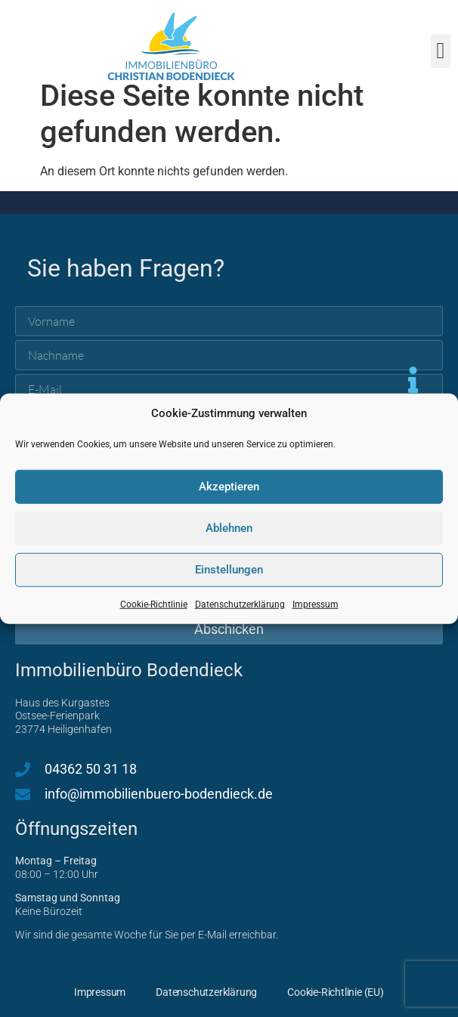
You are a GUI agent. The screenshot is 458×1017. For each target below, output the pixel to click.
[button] (440, 51)
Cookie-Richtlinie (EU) (335, 992)
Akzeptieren (229, 486)
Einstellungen (229, 570)
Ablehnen (229, 528)
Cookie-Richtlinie (153, 603)
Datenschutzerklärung (240, 603)
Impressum (315, 603)
